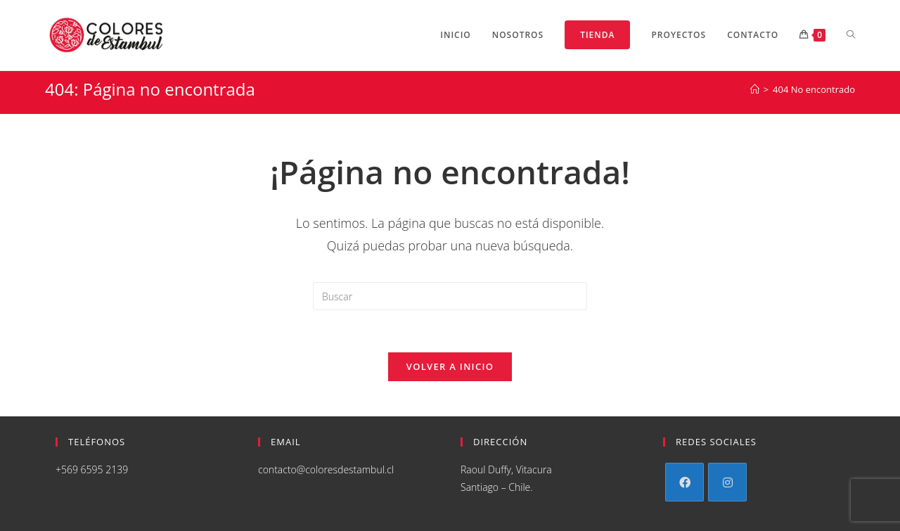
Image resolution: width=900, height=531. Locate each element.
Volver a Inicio (450, 366)
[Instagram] (727, 482)
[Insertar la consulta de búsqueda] (450, 296)
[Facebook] (684, 482)
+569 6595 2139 (92, 469)
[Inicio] (754, 89)
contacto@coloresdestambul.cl (326, 469)
